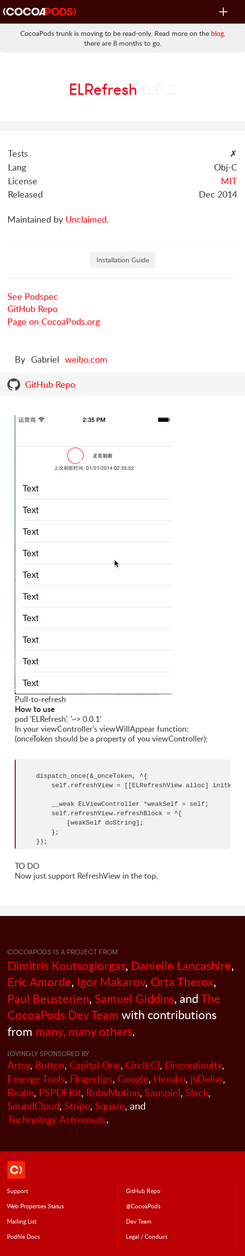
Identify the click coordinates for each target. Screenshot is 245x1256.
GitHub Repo (32, 308)
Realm (20, 1092)
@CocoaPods (143, 1206)
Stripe (77, 1106)
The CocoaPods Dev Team (113, 1006)
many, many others (83, 1031)
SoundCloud (33, 1106)
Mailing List (21, 1221)
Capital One (95, 1065)
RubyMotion (113, 1092)
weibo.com (86, 359)
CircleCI (142, 1065)
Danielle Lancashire (181, 965)
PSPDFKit (60, 1092)
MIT (229, 181)
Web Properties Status (35, 1206)
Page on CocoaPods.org (53, 321)
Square (110, 1106)
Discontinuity (193, 1065)
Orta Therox (182, 981)
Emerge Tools (36, 1078)
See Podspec (32, 296)
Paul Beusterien (48, 998)
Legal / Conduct (146, 1236)
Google (133, 1078)
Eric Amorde (39, 981)
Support (17, 1191)
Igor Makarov (111, 981)
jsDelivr (206, 1078)
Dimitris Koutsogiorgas (66, 965)
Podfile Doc (23, 1236)
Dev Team (139, 1221)
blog (217, 33)
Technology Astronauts (56, 1119)
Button (49, 1065)
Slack (196, 1092)
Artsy (18, 1065)
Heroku (169, 1078)
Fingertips (91, 1078)
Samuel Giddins (134, 998)
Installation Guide (122, 259)
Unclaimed (86, 219)
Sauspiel (163, 1092)
